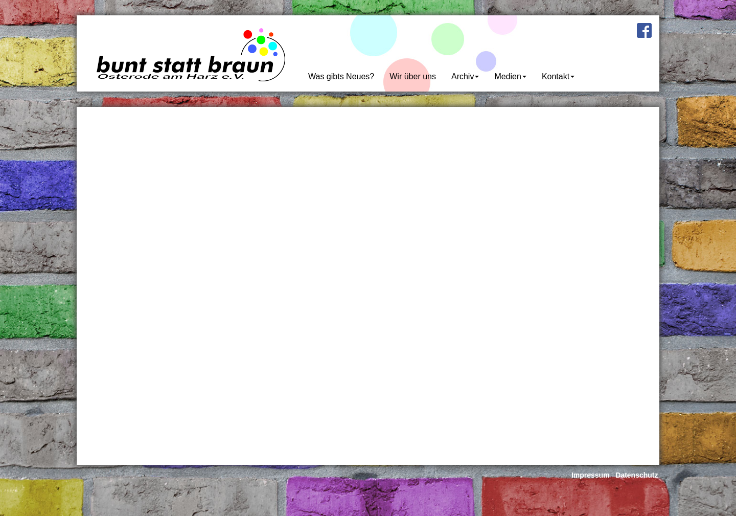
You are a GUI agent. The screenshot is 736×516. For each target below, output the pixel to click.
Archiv (465, 76)
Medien (510, 76)
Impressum (590, 475)
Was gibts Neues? (341, 76)
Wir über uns (412, 76)
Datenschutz (636, 475)
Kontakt (558, 76)
